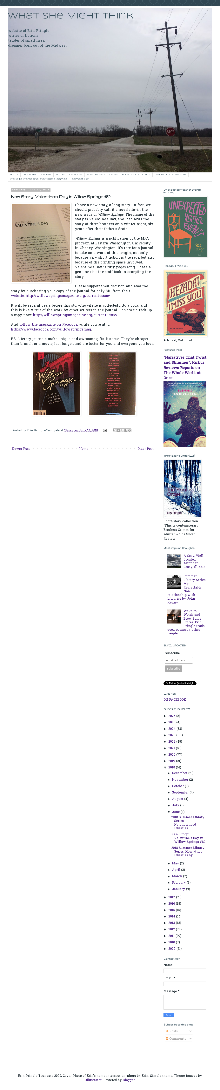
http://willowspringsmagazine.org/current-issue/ (68, 296)
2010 (172, 942)
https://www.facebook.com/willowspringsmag (51, 329)
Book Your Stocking (136, 175)
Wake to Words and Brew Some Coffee (38, 179)
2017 (172, 897)
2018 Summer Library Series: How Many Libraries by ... (187, 852)
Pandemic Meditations (170, 175)
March (177, 876)
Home (14, 175)
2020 (172, 755)
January (179, 889)
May (176, 863)
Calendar (76, 175)
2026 (172, 716)
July (176, 805)
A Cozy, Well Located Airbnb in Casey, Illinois (194, 562)
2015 (172, 910)
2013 (172, 923)
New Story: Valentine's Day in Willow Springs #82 (188, 838)
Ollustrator (93, 1080)
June (176, 812)
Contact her (80, 179)
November (180, 780)
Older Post (145, 449)
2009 (172, 949)
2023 (172, 735)
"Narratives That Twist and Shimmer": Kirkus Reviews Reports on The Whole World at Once (184, 368)
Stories (46, 175)
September (181, 792)
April (176, 870)
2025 (172, 722)
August (178, 799)
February (179, 883)
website (17, 296)
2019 (172, 761)
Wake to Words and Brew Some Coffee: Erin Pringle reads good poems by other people (185, 622)
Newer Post (21, 449)
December (180, 773)
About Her (30, 175)
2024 (172, 729)
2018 (172, 767)
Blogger (129, 1080)
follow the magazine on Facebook (48, 324)
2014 (172, 916)
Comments (176, 1039)
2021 (172, 748)
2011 (172, 936)
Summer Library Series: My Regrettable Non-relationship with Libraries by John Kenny (186, 589)
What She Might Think (70, 16)
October (178, 786)
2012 (172, 929)
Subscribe (172, 653)
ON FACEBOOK (174, 700)
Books (60, 175)
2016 (172, 904)
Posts (172, 1031)
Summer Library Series (102, 175)
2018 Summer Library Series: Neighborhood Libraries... (187, 823)
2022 (172, 741)
